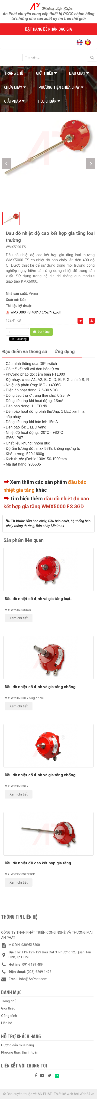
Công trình (9, 1016)
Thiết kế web (63, 1094)
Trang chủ (8, 1001)
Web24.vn (87, 1094)
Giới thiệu (46, 73)
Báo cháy (79, 73)
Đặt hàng (41, 331)
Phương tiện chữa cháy (61, 87)
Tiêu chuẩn (48, 101)
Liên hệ (6, 1023)
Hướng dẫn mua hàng (17, 1045)
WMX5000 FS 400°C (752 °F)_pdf (35, 312)
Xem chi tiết (19, 618)
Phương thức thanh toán (19, 1052)
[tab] (24, 352)
